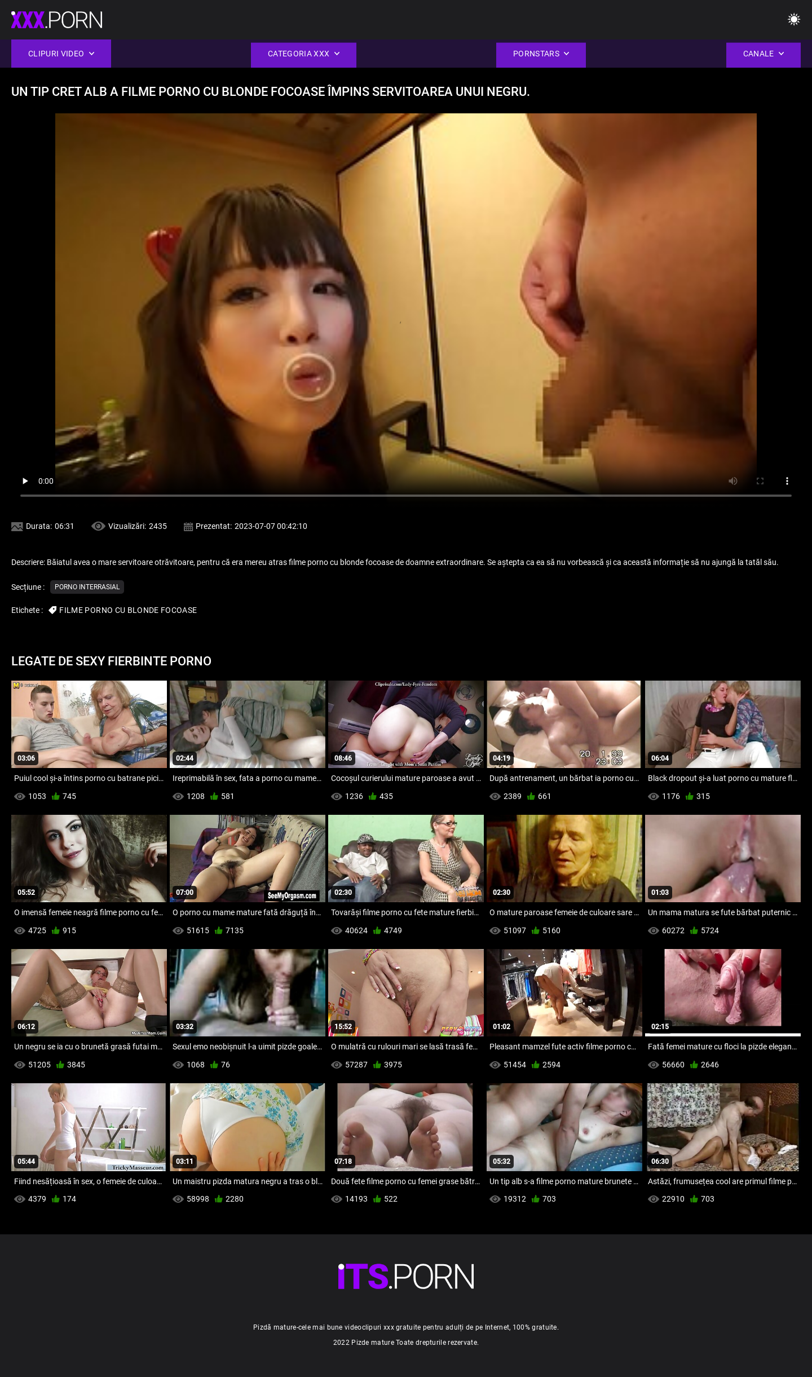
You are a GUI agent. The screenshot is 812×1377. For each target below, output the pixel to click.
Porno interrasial (87, 587)
